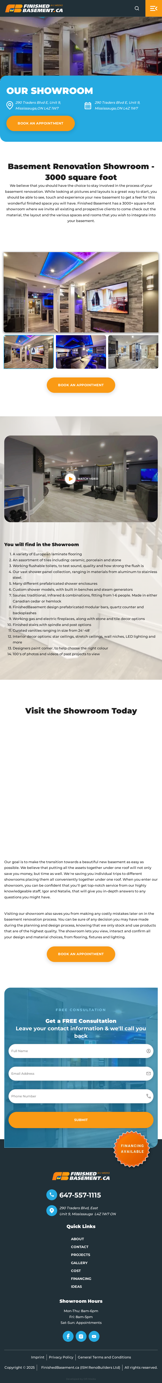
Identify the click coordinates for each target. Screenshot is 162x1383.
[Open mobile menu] (153, 8)
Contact (79, 1247)
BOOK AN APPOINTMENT (81, 954)
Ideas (76, 1287)
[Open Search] (137, 8)
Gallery (79, 1263)
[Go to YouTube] (94, 1337)
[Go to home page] (81, 1175)
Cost (76, 1271)
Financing (81, 1279)
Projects (80, 1255)
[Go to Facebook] (68, 1337)
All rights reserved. (141, 1367)
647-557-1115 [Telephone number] (80, 1195)
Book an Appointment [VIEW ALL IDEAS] (41, 123)
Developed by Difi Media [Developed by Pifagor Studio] (81, 1378)
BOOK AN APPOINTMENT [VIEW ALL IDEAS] (81, 385)
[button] (81, 292)
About (77, 1239)
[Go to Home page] (34, 8)
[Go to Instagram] (81, 1337)
